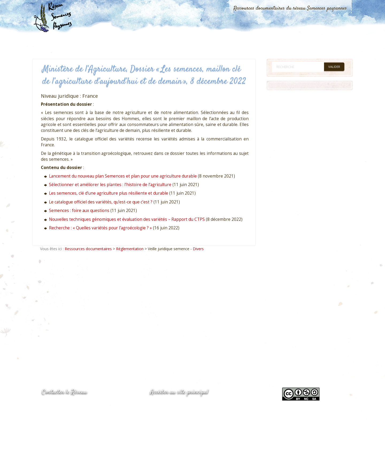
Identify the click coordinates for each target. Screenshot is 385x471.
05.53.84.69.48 (61, 416)
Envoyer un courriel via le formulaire (82, 426)
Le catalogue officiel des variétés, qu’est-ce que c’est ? (100, 202)
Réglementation (130, 248)
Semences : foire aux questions (79, 210)
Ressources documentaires (88, 248)
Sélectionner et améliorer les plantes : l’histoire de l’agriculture (110, 184)
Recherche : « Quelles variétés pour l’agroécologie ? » (100, 228)
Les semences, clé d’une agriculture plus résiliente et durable (108, 193)
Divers (198, 248)
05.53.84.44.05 (61, 405)
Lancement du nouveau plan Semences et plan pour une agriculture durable (123, 176)
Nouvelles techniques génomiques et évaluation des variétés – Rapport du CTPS (127, 219)
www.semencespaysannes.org (179, 405)
